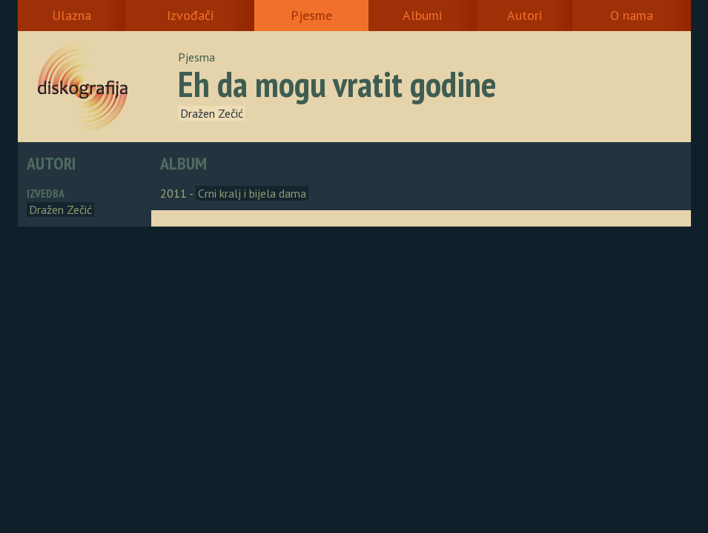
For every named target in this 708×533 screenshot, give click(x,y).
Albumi (422, 15)
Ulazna (71, 15)
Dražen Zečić (211, 113)
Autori (524, 15)
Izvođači (190, 15)
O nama (631, 15)
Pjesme (311, 15)
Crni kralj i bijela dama (252, 193)
